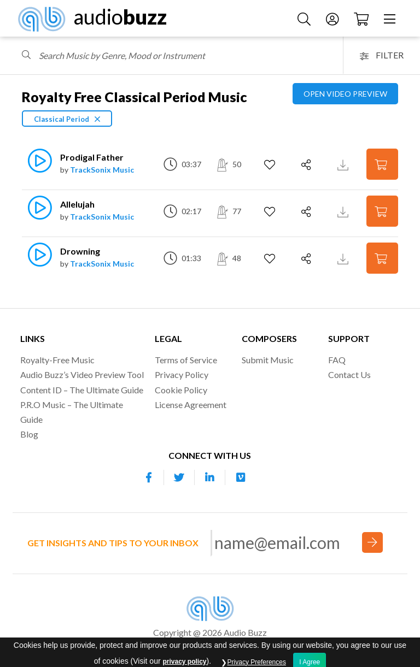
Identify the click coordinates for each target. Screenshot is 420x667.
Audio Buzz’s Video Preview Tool (82, 374)
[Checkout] (362, 18)
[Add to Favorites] (271, 165)
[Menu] (391, 18)
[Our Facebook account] (148, 477)
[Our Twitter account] (179, 477)
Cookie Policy (181, 390)
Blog (29, 434)
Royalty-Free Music (57, 360)
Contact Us (349, 374)
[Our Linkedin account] (210, 477)
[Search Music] (305, 18)
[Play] (34, 166)
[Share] (307, 165)
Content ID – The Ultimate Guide (81, 390)
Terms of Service (186, 360)
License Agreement (190, 404)
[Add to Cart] (382, 164)
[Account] (333, 18)
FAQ (337, 360)
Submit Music (268, 360)
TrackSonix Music (102, 169)
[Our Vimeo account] (240, 477)
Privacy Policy (181, 374)
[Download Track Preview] (344, 164)
